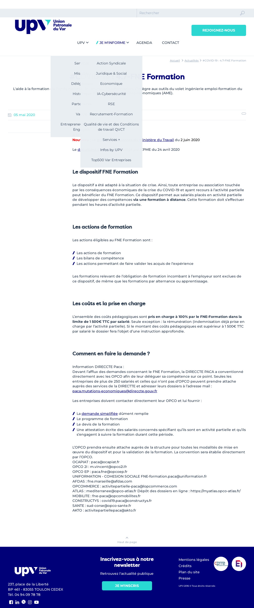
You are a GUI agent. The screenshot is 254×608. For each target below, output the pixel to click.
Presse (184, 578)
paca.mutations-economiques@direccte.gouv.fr (114, 391)
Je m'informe (111, 42)
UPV (81, 42)
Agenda (144, 42)
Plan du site (189, 572)
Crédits (185, 566)
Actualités (192, 60)
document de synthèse (99, 149)
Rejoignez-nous (218, 30)
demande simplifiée (100, 413)
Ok (242, 17)
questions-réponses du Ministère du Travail (135, 140)
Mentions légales (194, 559)
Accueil (175, 60)
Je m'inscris (127, 585)
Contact (170, 42)
